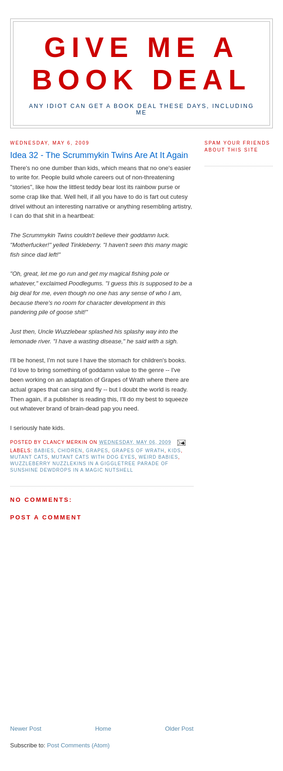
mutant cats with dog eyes (93, 457)
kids (174, 450)
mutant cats (29, 457)
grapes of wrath (138, 450)
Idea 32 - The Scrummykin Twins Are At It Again (99, 155)
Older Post (179, 728)
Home (103, 728)
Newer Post (25, 728)
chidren (70, 450)
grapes (97, 450)
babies (44, 450)
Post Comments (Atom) (78, 745)
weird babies (158, 457)
